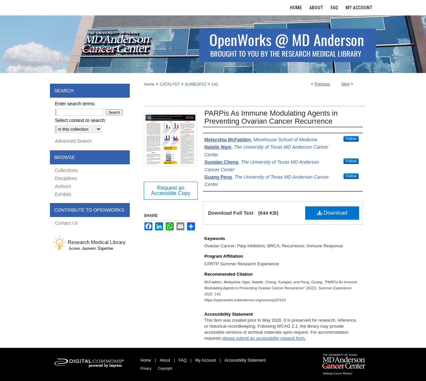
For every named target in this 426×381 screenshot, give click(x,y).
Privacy (145, 368)
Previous (322, 84)
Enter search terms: (75, 103)
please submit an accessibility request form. (264, 338)
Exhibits (63, 194)
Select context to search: (80, 120)
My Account (205, 360)
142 (214, 84)
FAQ (183, 360)
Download (332, 213)
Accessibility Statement (245, 360)
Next (345, 84)
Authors (63, 186)
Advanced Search (73, 141)
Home (149, 84)
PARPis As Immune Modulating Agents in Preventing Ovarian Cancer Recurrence (271, 117)
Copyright (165, 368)
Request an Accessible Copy (170, 190)
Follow (351, 139)
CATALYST (169, 84)
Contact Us (66, 223)
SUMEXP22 (195, 84)
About (165, 360)
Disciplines (66, 178)
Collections (66, 170)
